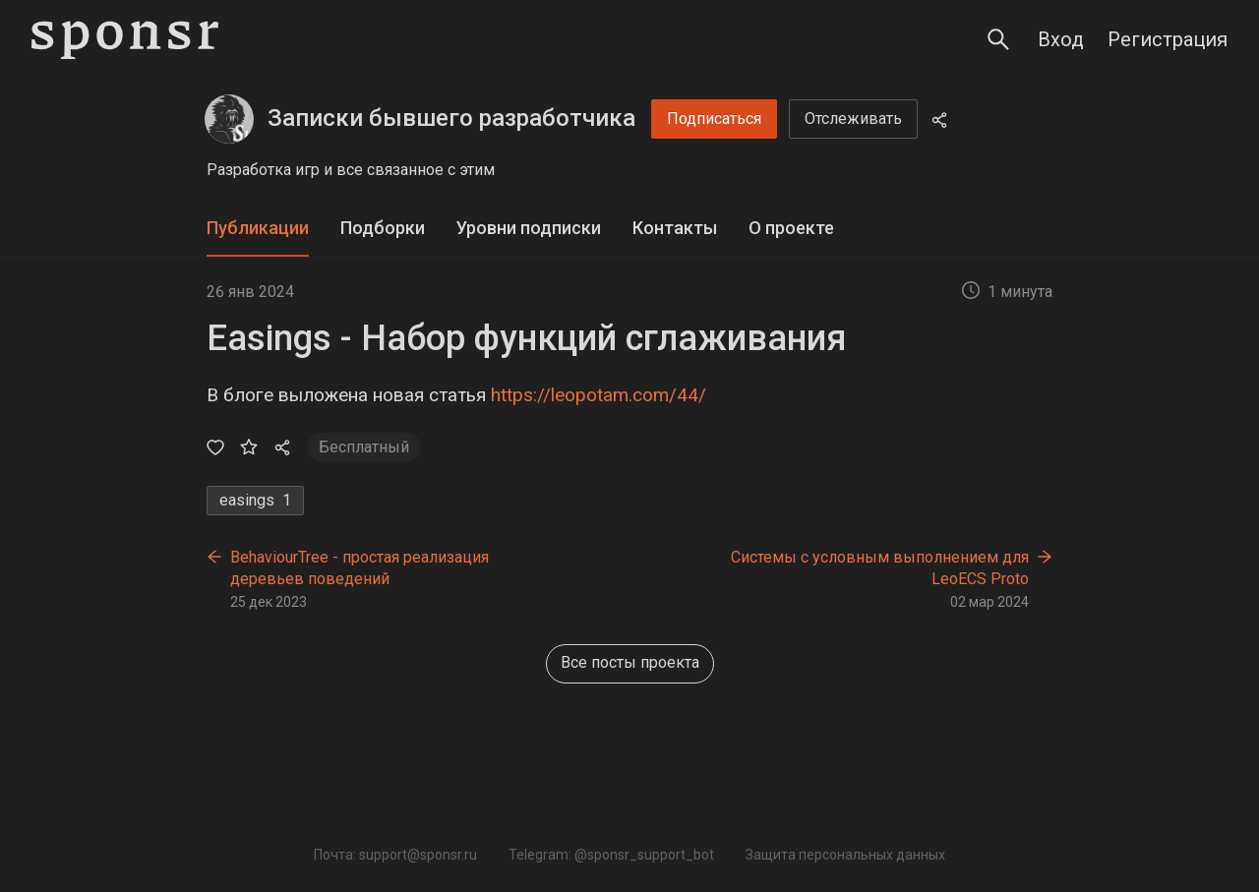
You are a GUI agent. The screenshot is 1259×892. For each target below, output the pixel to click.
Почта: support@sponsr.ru (395, 854)
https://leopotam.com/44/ (598, 395)
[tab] (258, 228)
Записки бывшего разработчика (451, 118)
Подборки (382, 227)
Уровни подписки (528, 227)
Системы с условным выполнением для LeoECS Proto (880, 568)
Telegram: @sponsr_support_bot (611, 854)
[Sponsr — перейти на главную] (124, 40)
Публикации (258, 227)
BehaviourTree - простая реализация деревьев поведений (359, 568)
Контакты (674, 227)
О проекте (791, 227)
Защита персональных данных (845, 854)
